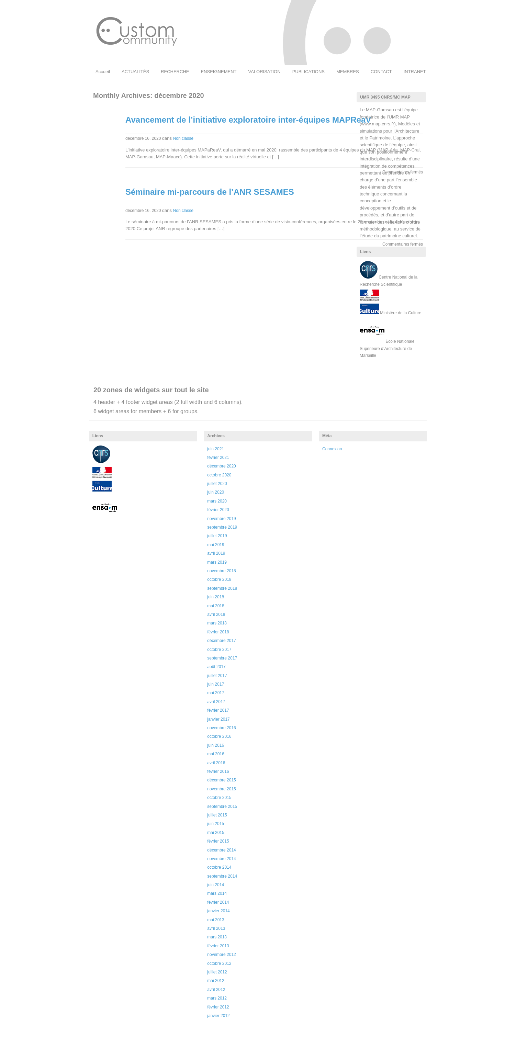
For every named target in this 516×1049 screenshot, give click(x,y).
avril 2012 (216, 989)
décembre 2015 (221, 780)
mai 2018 (215, 606)
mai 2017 (215, 692)
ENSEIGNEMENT (218, 71)
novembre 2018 (221, 570)
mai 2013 (215, 919)
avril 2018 (216, 614)
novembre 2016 (221, 727)
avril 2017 (216, 701)
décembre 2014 (221, 850)
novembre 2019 (221, 518)
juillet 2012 (217, 972)
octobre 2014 (219, 867)
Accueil (103, 71)
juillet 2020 (217, 483)
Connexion (332, 449)
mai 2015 (215, 832)
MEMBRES (347, 71)
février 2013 (218, 946)
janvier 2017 (218, 719)
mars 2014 (217, 893)
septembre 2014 (222, 876)
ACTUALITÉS (135, 71)
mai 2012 (215, 980)
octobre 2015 (219, 797)
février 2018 (218, 632)
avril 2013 (216, 928)
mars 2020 (217, 501)
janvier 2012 (218, 1015)
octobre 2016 (219, 736)
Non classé (183, 138)
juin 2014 (215, 884)
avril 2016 (216, 762)
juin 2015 (215, 823)
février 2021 (218, 457)
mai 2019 (215, 544)
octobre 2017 (219, 649)
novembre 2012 (221, 954)
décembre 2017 (221, 640)
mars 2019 (217, 562)
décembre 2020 (221, 466)
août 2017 (216, 666)
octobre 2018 (219, 579)
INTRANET (415, 71)
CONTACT (381, 71)
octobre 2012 (219, 963)
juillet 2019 (217, 535)
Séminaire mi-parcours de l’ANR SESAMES (209, 191)
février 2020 (218, 509)
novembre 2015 (221, 789)
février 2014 (218, 902)
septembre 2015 (222, 806)
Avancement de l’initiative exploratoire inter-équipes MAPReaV (248, 119)
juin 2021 (215, 449)
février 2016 (218, 771)
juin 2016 (215, 745)
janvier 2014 (218, 911)
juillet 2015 (217, 815)
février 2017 (218, 710)
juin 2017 (215, 684)
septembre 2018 (222, 588)
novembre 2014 (221, 858)
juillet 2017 (217, 675)
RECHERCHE (175, 71)
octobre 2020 (219, 475)
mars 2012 (217, 998)
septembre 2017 (222, 658)
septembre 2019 (222, 527)
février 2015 (218, 841)
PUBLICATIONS (308, 71)
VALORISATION (264, 71)
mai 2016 (215, 754)
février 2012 (218, 1007)
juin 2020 (215, 492)
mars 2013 (217, 937)
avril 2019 (216, 553)
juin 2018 (215, 597)
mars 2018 (217, 623)
